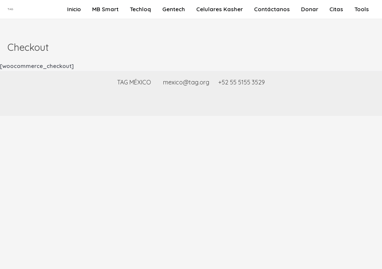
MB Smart (105, 9)
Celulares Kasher (219, 9)
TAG (10, 9)
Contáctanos (272, 9)
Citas (336, 9)
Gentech (173, 9)
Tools (361, 9)
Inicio (74, 9)
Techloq (140, 9)
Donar (309, 9)
